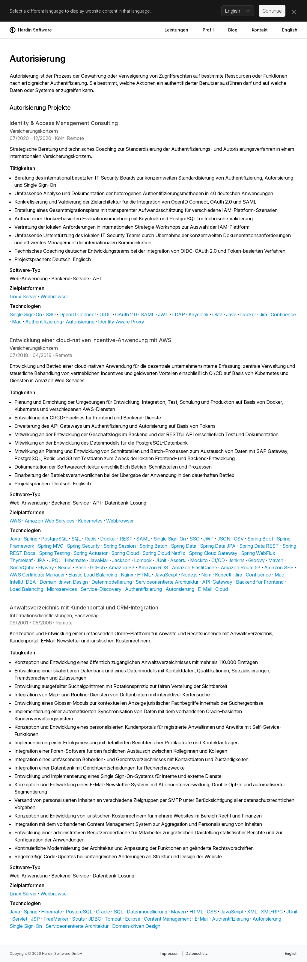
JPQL (55, 560)
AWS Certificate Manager (37, 575)
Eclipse (132, 919)
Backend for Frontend (260, 582)
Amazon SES (279, 567)
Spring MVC (50, 546)
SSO (51, 314)
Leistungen (176, 29)
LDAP (178, 314)
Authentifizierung (43, 322)
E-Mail (205, 589)
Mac (17, 322)
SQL (76, 539)
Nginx (127, 575)
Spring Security (83, 546)
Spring (30, 539)
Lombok (143, 560)
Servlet (19, 919)
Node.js (189, 575)
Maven (275, 560)
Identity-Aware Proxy (121, 322)
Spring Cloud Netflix (163, 553)
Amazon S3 (122, 567)
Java (231, 314)
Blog (232, 29)
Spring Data (183, 546)
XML (252, 912)
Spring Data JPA (218, 546)
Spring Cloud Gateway (213, 553)
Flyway (46, 567)
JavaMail (99, 560)
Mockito (199, 560)
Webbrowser (54, 296)
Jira (263, 314)
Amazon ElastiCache (194, 567)
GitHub (97, 567)
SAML (147, 314)
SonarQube (22, 567)
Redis (91, 539)
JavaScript (165, 575)
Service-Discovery (101, 589)
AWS (15, 521)
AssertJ (178, 560)
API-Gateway (217, 582)
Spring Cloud (125, 553)
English (289, 29)
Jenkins (236, 560)
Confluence (283, 314)
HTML (144, 575)
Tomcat (113, 919)
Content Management (167, 919)
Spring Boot (260, 539)
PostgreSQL (54, 539)
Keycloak (199, 314)
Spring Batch (153, 546)
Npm (206, 575)
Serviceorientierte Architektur (167, 582)
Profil (208, 29)
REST (126, 539)
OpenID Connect (77, 314)
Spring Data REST (259, 546)
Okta (217, 314)
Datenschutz (197, 953)
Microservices (62, 589)
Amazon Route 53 (241, 567)
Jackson (121, 560)
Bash (80, 567)
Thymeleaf (21, 560)
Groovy (256, 560)
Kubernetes (90, 521)
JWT (163, 314)
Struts (78, 919)
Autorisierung (80, 322)
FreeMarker (55, 919)
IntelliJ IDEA (23, 582)
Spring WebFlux (258, 553)
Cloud (221, 589)
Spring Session (119, 546)
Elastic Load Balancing (92, 575)
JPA (41, 560)
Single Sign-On (26, 314)
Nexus (65, 567)
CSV (239, 539)
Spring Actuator (90, 553)
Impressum (170, 953)
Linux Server (23, 296)
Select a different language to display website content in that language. (80, 10)
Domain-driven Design (64, 582)
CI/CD (218, 560)
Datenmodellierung (111, 582)
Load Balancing (26, 589)
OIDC (106, 314)
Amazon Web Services (49, 521)
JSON (223, 539)
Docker (248, 314)
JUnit (160, 560)
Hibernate (75, 560)
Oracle (103, 912)
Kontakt (260, 29)
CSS (212, 912)
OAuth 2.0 (126, 314)
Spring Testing (54, 553)
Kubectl (223, 575)
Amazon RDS (153, 567)
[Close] (293, 12)
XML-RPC (272, 912)
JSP (35, 919)
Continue (272, 11)
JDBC (94, 919)
